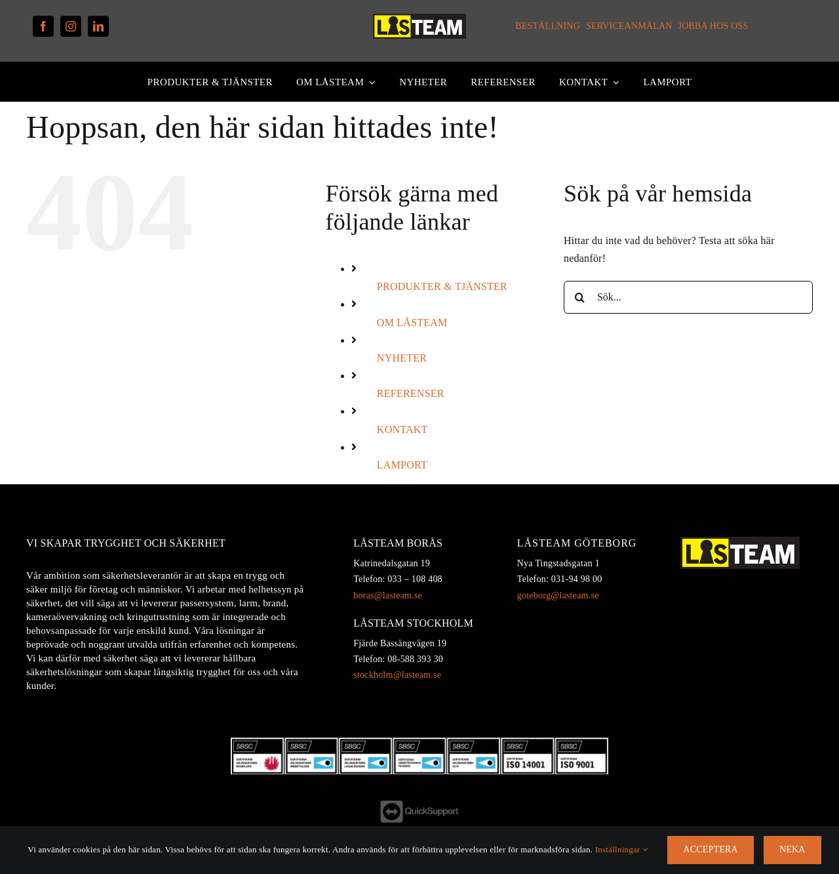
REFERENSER (410, 393)
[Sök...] (688, 297)
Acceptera (710, 849)
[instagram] (70, 26)
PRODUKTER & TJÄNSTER (442, 286)
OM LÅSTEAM (412, 322)
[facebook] (43, 26)
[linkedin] (98, 26)
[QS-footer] (419, 805)
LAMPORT (402, 464)
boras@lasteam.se (387, 595)
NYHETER (402, 358)
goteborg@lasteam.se (558, 595)
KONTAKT (402, 429)
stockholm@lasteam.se (397, 675)
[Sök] (580, 297)
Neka (792, 849)
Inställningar (621, 849)
